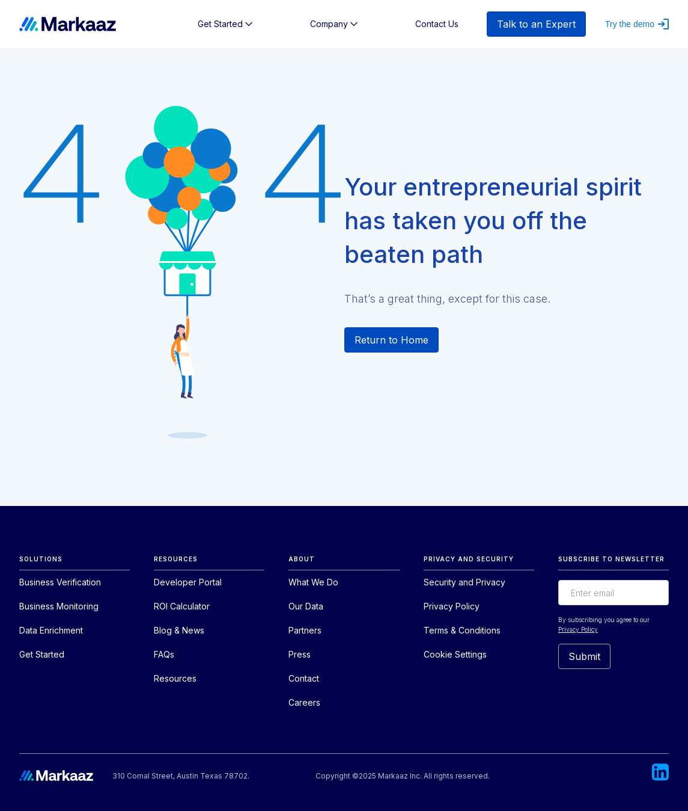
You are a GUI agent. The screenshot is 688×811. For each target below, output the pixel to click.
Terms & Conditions (462, 630)
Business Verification (60, 582)
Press (299, 654)
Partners (304, 630)
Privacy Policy (451, 606)
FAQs (164, 654)
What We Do (313, 582)
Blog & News (179, 630)
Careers (304, 702)
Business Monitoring (59, 606)
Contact (303, 678)
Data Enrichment (51, 630)
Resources (175, 678)
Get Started (41, 654)
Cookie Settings (455, 654)
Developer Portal (188, 582)
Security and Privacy (464, 582)
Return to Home (391, 340)
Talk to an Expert (536, 24)
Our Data (305, 606)
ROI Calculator (182, 606)
